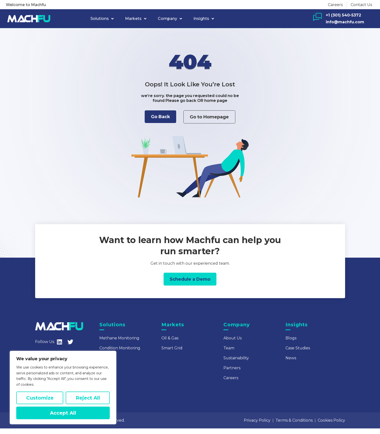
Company (170, 18)
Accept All (63, 413)
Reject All (88, 398)
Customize (40, 398)
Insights (203, 18)
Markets (135, 18)
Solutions (102, 18)
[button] (156, 118)
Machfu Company (67, 426)
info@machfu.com (345, 22)
